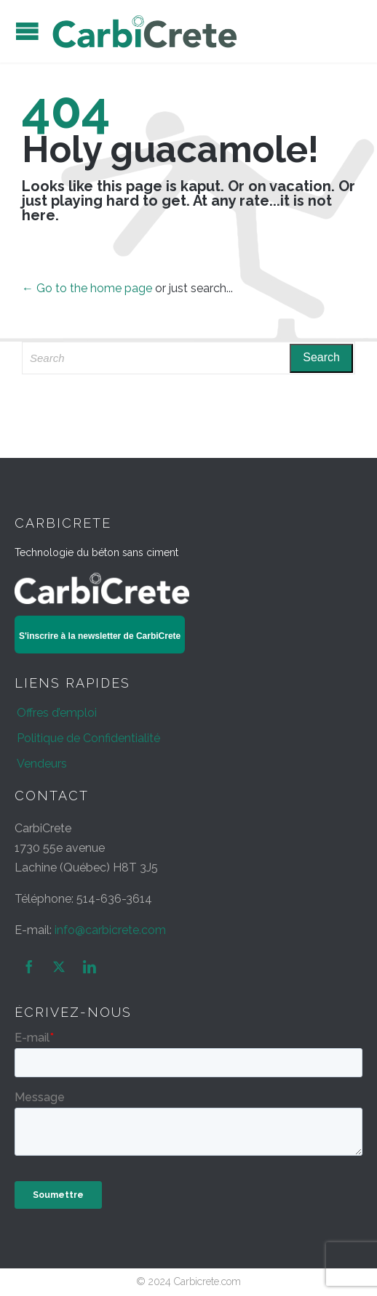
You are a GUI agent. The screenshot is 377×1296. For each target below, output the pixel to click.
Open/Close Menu (27, 31)
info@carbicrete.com (110, 930)
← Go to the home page (87, 288)
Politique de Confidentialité (88, 738)
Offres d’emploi (57, 713)
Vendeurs (42, 763)
